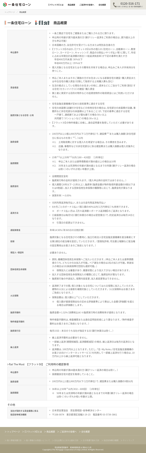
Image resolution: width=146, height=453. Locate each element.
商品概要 (71, 4)
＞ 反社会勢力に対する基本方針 (65, 440)
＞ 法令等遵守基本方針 (89, 440)
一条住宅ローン (17, 5)
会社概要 (102, 4)
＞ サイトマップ (127, 440)
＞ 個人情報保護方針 (13, 440)
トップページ (10, 12)
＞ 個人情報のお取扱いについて (37, 440)
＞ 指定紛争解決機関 (109, 440)
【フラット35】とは (55, 4)
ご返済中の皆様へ (86, 4)
